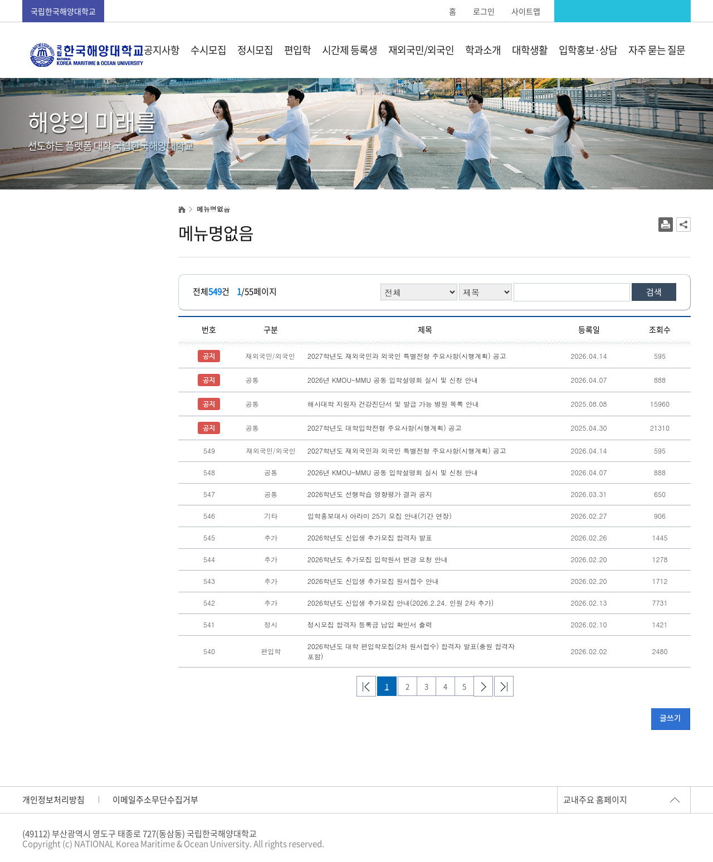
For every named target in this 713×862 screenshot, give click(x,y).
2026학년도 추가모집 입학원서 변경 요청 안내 (377, 559)
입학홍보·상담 (588, 49)
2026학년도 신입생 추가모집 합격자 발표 (369, 537)
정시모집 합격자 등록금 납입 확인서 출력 (369, 624)
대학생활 (530, 49)
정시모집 (255, 49)
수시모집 (208, 49)
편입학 (297, 49)
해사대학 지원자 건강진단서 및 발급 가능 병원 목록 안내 (393, 403)
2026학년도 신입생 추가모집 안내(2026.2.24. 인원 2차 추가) (400, 602)
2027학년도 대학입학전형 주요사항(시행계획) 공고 (384, 427)
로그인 (484, 11)
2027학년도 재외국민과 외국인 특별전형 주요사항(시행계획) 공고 (406, 356)
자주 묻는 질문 (656, 49)
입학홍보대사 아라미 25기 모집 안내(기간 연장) (379, 515)
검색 (654, 292)
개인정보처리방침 (53, 799)
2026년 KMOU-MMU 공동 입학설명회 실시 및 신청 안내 (392, 379)
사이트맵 (525, 11)
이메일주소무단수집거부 (155, 799)
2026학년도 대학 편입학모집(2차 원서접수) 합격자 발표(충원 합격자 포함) (411, 651)
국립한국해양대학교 (63, 11)
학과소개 (483, 49)
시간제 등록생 (349, 49)
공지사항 (161, 49)
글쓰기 (670, 718)
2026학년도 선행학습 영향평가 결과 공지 (369, 494)
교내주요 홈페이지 (595, 799)
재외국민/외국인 (421, 49)
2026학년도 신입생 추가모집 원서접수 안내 (373, 581)
